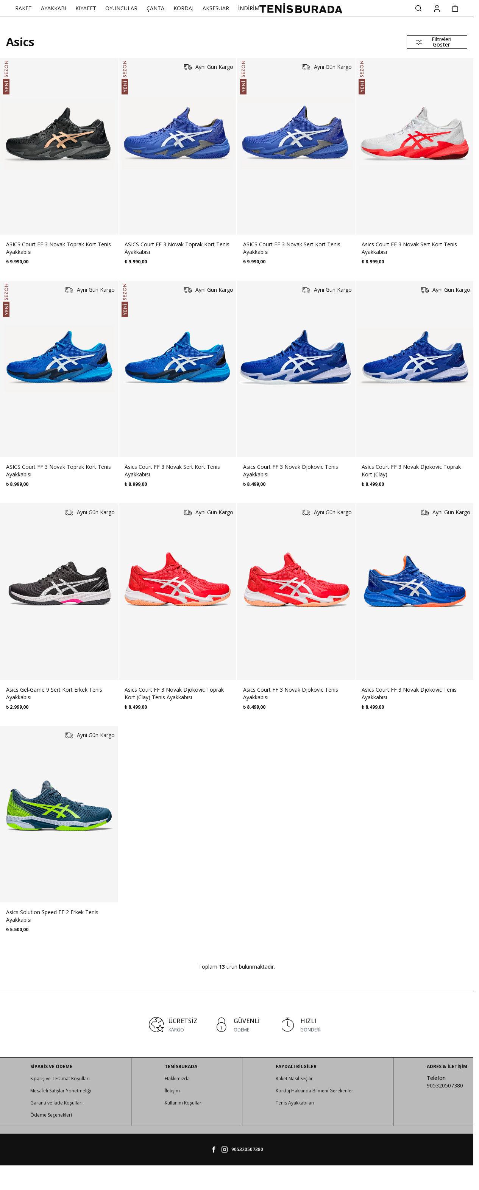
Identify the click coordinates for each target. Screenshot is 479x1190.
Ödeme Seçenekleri (51, 1115)
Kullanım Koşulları (184, 1103)
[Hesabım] (437, 8)
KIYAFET (85, 8)
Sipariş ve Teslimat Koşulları (60, 1078)
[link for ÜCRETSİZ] (173, 1024)
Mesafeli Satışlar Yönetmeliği (60, 1090)
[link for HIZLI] (300, 1024)
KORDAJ (183, 8)
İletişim (172, 1090)
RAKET (23, 8)
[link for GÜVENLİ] (236, 1024)
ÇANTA (155, 8)
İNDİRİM (248, 8)
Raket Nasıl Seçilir (294, 1078)
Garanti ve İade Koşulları (56, 1103)
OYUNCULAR (121, 8)
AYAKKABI (53, 8)
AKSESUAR (216, 8)
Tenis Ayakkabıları (295, 1103)
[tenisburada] (224, 1149)
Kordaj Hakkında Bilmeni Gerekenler (314, 1090)
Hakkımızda (177, 1078)
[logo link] (301, 8)
